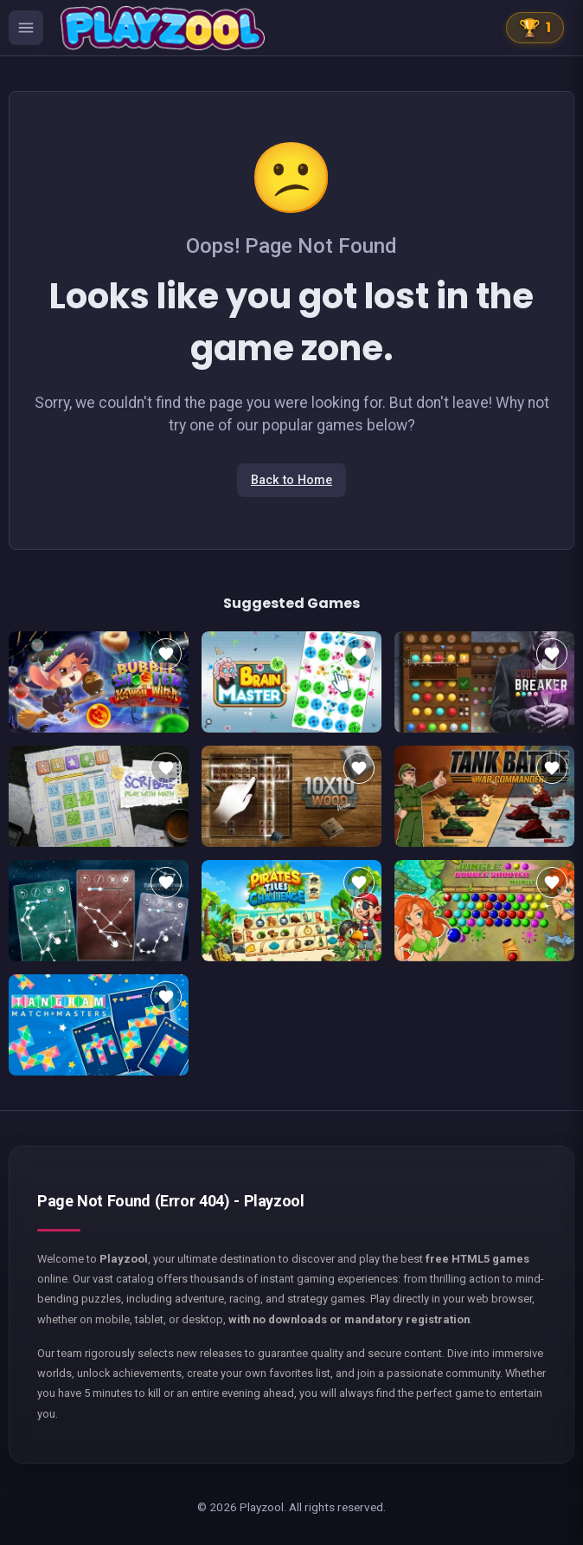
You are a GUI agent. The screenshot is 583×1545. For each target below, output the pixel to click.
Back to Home (291, 480)
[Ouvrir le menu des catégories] (26, 27)
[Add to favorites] (166, 653)
